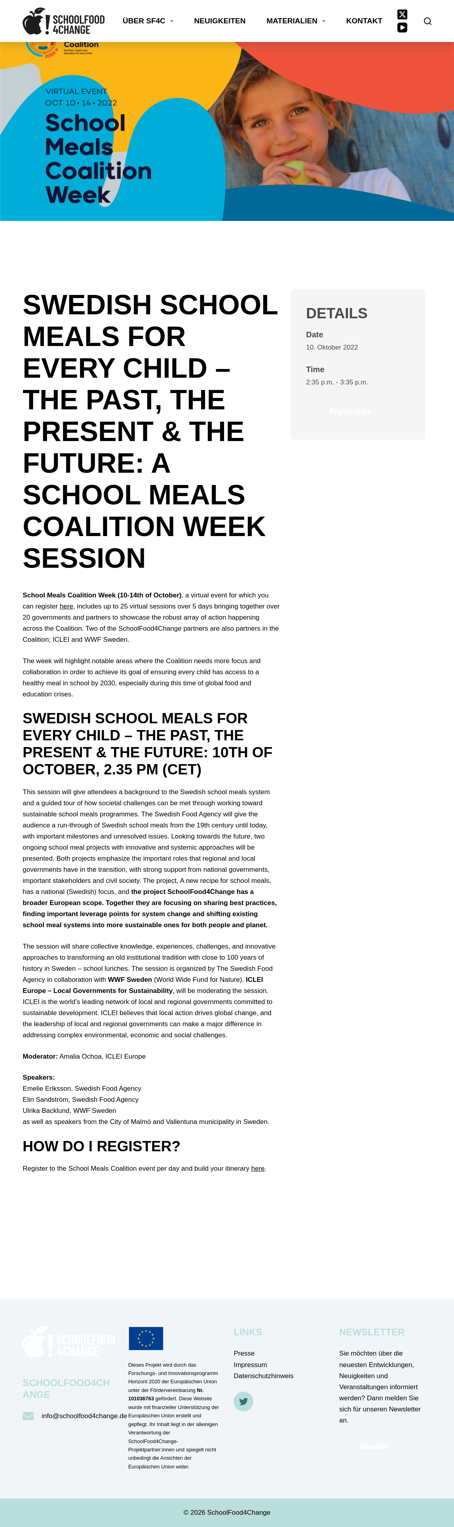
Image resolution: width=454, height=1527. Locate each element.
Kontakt (364, 21)
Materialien (297, 21)
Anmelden (373, 1446)
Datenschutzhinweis (263, 1376)
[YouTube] (402, 27)
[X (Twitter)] (402, 14)
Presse (244, 1353)
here (66, 606)
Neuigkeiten (220, 21)
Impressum (250, 1365)
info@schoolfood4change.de (84, 1416)
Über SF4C (149, 21)
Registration (350, 411)
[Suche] (427, 21)
